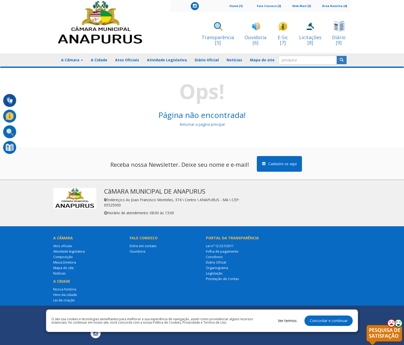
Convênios (214, 256)
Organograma (217, 267)
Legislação (214, 273)
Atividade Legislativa (167, 59)
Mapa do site (262, 59)
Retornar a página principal (202, 124)
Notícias (234, 59)
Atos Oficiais (127, 59)
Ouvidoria (137, 251)
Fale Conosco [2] (269, 6)
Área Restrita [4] (334, 6)
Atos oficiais (62, 245)
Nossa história (64, 289)
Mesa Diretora (64, 262)
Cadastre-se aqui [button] (279, 163)
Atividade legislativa (69, 251)
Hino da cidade (65, 294)
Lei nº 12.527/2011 (220, 245)
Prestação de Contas (222, 278)
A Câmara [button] (72, 59)
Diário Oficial (207, 59)
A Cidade (99, 59)
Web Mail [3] (301, 6)
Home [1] (235, 6)
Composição (63, 256)
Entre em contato (143, 245)
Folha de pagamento (222, 251)
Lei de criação (64, 300)
